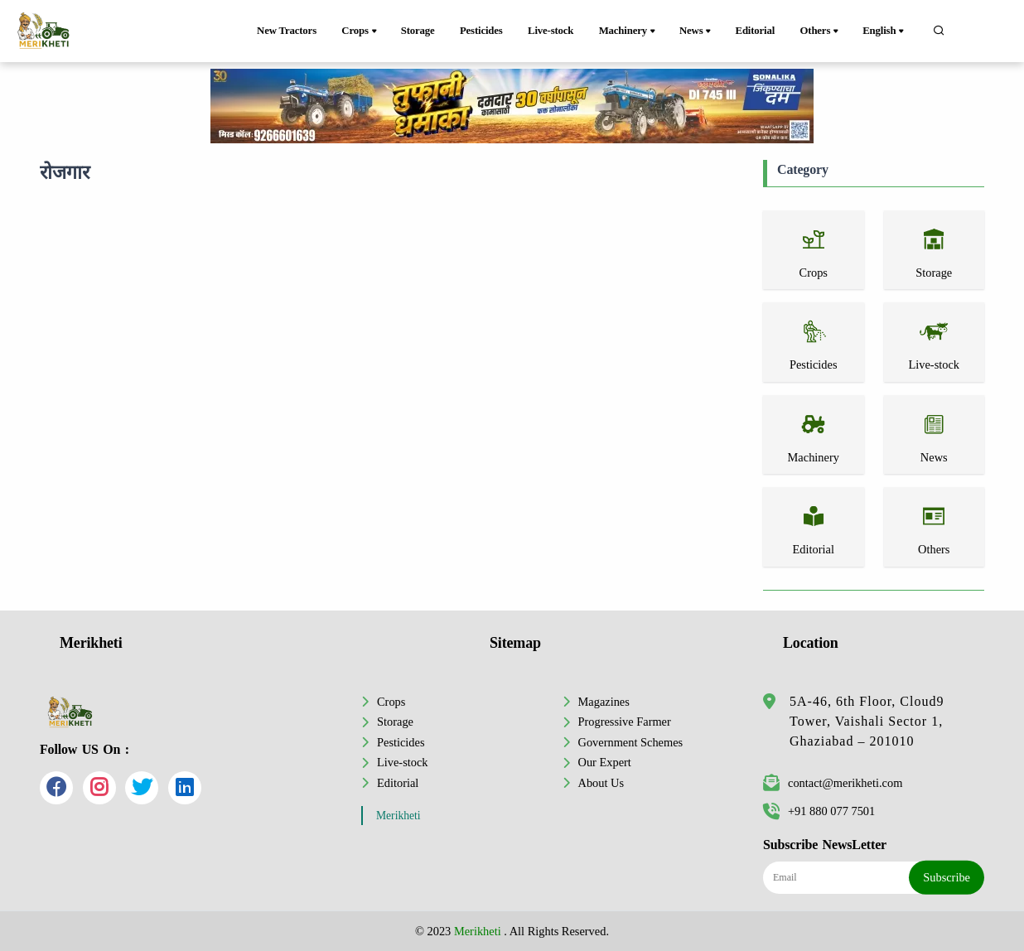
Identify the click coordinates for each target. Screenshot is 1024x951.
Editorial (755, 30)
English (884, 31)
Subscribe (946, 877)
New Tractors (286, 30)
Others (820, 31)
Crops (360, 31)
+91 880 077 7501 (819, 811)
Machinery (628, 31)
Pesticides (481, 30)
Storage (418, 30)
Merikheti (398, 815)
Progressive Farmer (624, 721)
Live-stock (550, 30)
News (696, 31)
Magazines (604, 701)
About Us (601, 782)
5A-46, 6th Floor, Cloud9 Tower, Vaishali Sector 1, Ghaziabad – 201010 (867, 721)
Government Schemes (630, 742)
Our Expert (604, 762)
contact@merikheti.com (832, 782)
